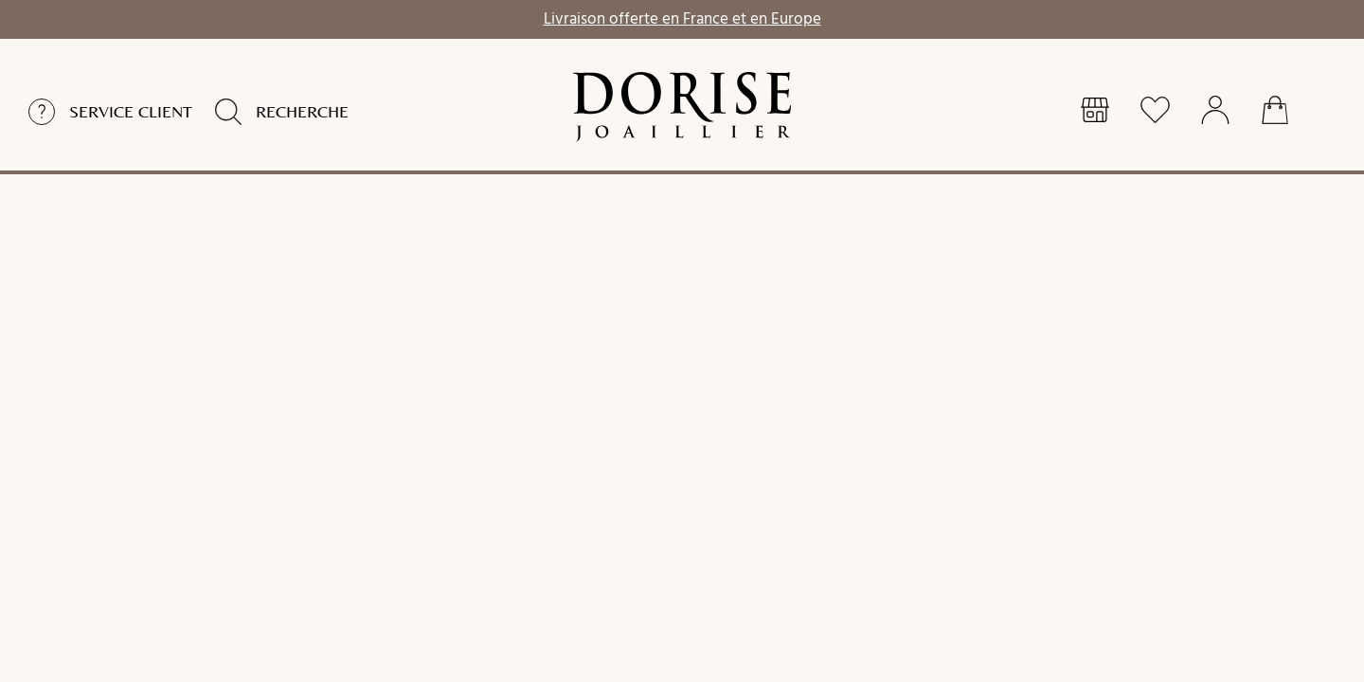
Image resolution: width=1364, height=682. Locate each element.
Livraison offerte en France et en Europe (682, 17)
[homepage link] (682, 107)
